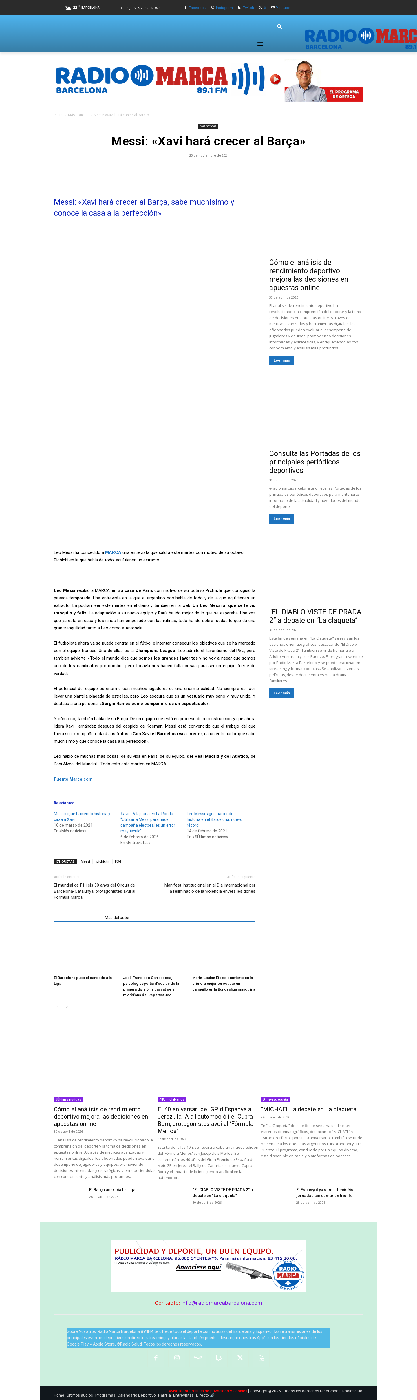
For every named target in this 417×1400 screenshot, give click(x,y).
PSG (118, 861)
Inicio (58, 114)
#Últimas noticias (68, 1099)
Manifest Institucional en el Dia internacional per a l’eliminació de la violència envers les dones (209, 888)
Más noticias (78, 114)
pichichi (102, 861)
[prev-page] (57, 1006)
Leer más (282, 360)
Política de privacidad (210, 1391)
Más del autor (117, 917)
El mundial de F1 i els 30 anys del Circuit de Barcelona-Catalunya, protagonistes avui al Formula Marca (94, 891)
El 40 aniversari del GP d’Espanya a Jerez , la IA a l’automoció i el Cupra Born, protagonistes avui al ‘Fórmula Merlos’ (205, 1120)
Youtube (283, 8)
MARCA (113, 552)
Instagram (224, 8)
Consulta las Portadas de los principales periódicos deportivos (315, 462)
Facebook (197, 8)
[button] (279, 27)
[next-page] (66, 1006)
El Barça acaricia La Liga (112, 1189)
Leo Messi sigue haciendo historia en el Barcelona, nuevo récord (214, 819)
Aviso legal (178, 1391)
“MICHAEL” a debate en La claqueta (308, 1109)
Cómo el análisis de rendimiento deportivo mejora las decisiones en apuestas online (308, 275)
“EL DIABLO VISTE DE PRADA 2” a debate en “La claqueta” (315, 616)
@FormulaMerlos (171, 1099)
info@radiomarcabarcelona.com (221, 1303)
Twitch (248, 8)
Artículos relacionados (77, 917)
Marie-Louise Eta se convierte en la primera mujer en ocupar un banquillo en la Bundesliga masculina (223, 983)
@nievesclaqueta (275, 1099)
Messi (85, 861)
